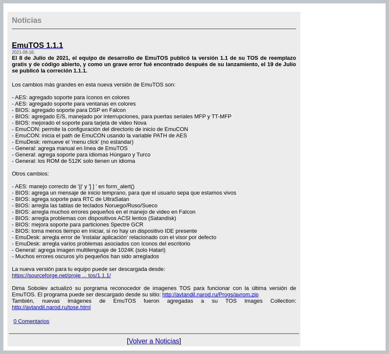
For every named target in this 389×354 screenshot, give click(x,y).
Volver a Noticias (154, 341)
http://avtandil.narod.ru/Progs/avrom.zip (210, 294)
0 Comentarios (32, 321)
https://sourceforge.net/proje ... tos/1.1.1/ (61, 275)
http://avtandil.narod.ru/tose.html (51, 307)
